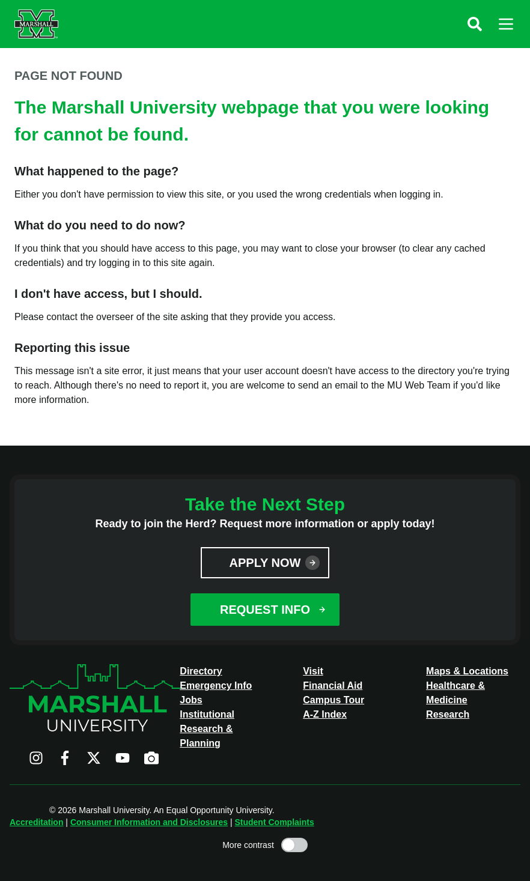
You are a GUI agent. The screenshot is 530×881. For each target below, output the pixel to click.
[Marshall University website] (36, 24)
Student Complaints (274, 822)
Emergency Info (216, 685)
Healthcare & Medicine (455, 692)
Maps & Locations (467, 671)
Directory (201, 671)
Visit (313, 671)
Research (447, 714)
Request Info (265, 609)
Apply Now (265, 562)
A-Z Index (325, 714)
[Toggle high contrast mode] (294, 845)
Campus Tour (333, 700)
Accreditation (36, 822)
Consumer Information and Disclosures (149, 822)
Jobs (191, 700)
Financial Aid (332, 685)
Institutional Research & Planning (207, 728)
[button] (475, 24)
